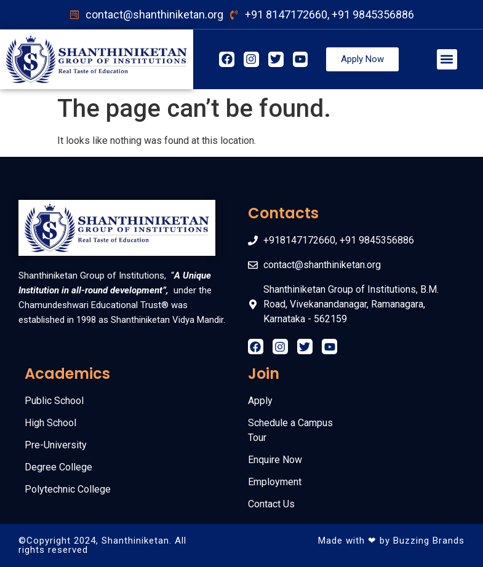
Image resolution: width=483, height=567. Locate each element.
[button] (447, 59)
